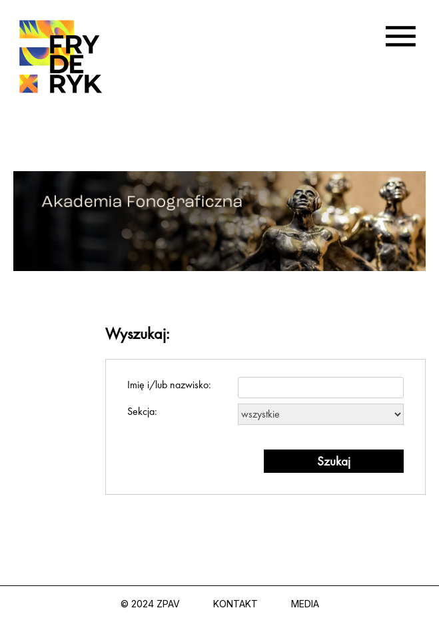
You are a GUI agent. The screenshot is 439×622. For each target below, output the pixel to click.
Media (305, 603)
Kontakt (235, 603)
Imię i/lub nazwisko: (265, 387)
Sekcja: (265, 414)
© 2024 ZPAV (150, 603)
